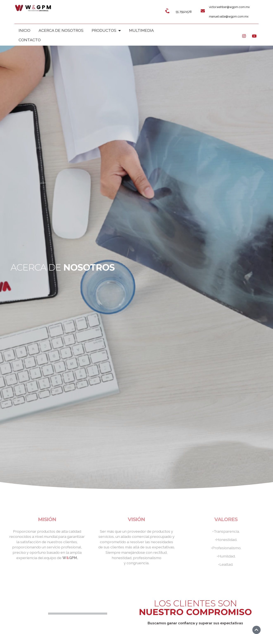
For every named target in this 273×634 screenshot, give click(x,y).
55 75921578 (184, 11)
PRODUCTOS (106, 30)
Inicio (24, 30)
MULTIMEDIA (141, 30)
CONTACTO (30, 40)
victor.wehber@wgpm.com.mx (229, 7)
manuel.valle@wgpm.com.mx (228, 16)
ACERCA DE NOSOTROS (61, 30)
